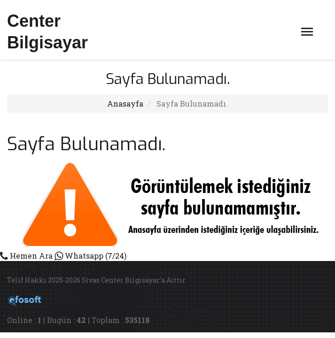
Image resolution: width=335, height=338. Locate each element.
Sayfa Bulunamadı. (192, 103)
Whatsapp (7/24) (90, 256)
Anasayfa (125, 103)
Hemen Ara (26, 256)
